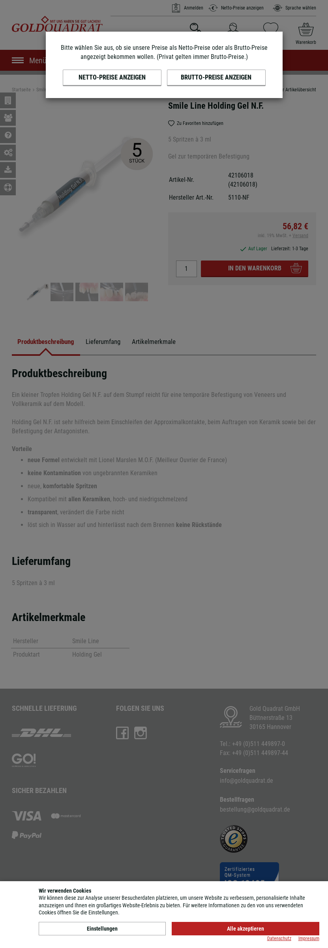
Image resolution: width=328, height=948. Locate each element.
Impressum (308, 938)
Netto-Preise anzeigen (112, 77)
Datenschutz (279, 938)
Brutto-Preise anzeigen (216, 77)
